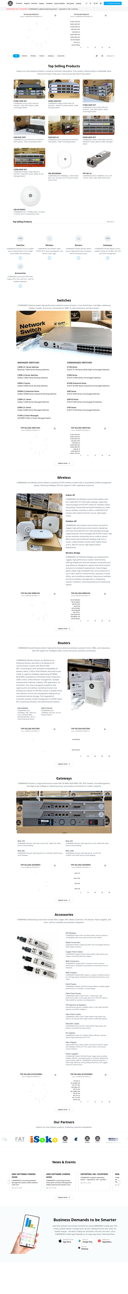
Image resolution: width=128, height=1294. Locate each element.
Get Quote (70, 3)
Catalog (78, 3)
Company (49, 3)
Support (27, 3)
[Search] (86, 3)
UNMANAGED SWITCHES (79, 362)
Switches (24, 56)
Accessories (60, 56)
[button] (29, 89)
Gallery (41, 3)
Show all (110, 56)
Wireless (33, 56)
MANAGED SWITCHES (28, 362)
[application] (39, 35)
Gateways (51, 56)
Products (19, 3)
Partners (34, 3)
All (16, 56)
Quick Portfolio (59, 3)
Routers (42, 56)
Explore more (64, 463)
